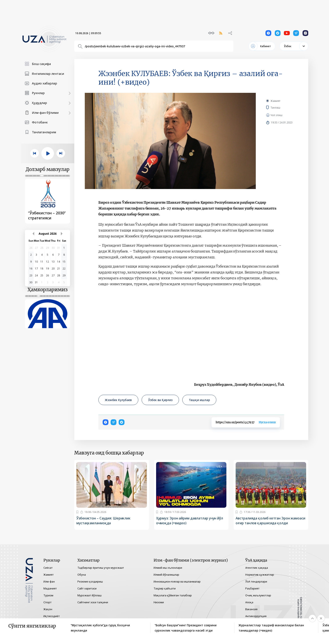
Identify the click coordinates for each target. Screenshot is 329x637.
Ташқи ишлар (199, 400)
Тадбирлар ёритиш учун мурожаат (100, 568)
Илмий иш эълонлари (168, 568)
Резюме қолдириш (90, 581)
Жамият (275, 100)
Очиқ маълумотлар (258, 595)
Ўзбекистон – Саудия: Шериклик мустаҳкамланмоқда (103, 520)
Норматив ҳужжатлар (259, 574)
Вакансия (251, 609)
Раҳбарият (252, 588)
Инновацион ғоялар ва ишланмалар (177, 581)
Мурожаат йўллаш (89, 595)
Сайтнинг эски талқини (92, 602)
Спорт (47, 602)
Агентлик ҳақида (256, 568)
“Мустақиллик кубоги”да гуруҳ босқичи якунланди (100, 627)
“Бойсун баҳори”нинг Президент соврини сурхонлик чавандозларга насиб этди (186, 627)
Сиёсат (48, 568)
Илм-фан (49, 581)
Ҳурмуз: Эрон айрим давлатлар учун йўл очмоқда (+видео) (189, 520)
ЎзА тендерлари (256, 581)
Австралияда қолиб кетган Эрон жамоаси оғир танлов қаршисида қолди (270, 520)
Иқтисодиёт (51, 616)
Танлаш (281, 107)
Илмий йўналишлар (166, 574)
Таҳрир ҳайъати (165, 588)
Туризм (48, 595)
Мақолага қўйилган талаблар (173, 595)
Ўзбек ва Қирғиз (160, 400)
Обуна (81, 574)
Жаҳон (47, 609)
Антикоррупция (255, 616)
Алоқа (249, 602)
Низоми (159, 602)
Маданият (50, 588)
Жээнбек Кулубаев (118, 400)
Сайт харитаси (87, 588)
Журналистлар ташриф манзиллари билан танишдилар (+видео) (271, 627)
